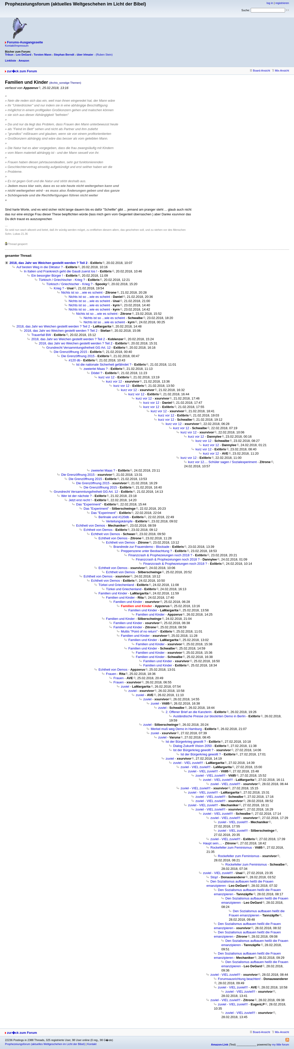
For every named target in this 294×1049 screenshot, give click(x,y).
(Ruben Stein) (104, 54)
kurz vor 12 (106, 377)
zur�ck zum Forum (22, 71)
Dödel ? (96, 373)
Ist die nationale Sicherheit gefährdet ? (103, 364)
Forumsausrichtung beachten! (239, 979)
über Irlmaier (85, 54)
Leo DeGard (23, 54)
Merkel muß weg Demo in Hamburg (176, 729)
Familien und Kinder (112, 593)
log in (270, 2)
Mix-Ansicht (280, 70)
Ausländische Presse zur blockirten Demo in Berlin (209, 716)
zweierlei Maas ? (96, 369)
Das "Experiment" (88, 504)
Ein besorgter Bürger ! (47, 275)
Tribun (9, 54)
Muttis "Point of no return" (139, 631)
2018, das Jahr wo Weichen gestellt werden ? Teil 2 (48, 263)
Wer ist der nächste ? (76, 496)
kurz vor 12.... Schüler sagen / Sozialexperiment (222, 462)
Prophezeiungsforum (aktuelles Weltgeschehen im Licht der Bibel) (45, 1044)
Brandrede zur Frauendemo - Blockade (141, 547)
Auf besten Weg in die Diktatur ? (39, 267)
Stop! (214, 877)
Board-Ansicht (260, 70)
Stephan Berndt (64, 54)
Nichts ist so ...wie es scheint (81, 292)
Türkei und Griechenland (116, 585)
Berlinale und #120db (113, 517)
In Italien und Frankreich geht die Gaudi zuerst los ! (60, 271)
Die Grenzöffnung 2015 (70, 352)
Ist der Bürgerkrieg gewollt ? (186, 741)
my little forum (280, 1044)
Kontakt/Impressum (17, 45)
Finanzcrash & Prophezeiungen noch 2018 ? (160, 555)
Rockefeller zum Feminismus (231, 847)
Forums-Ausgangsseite (25, 42)
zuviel (125, 686)
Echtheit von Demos (90, 525)
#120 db (74, 360)
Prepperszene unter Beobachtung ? (146, 551)
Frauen (111, 674)
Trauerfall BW (41, 335)
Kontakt (91, 1044)
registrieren (282, 2)
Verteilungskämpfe (119, 521)
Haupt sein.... (212, 843)
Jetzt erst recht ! (80, 500)
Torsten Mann (42, 54)
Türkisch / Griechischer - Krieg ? (62, 280)
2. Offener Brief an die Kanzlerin (189, 712)
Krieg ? (59, 288)
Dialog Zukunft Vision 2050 (192, 746)
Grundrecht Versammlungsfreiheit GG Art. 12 (78, 347)
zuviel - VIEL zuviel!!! (188, 763)
